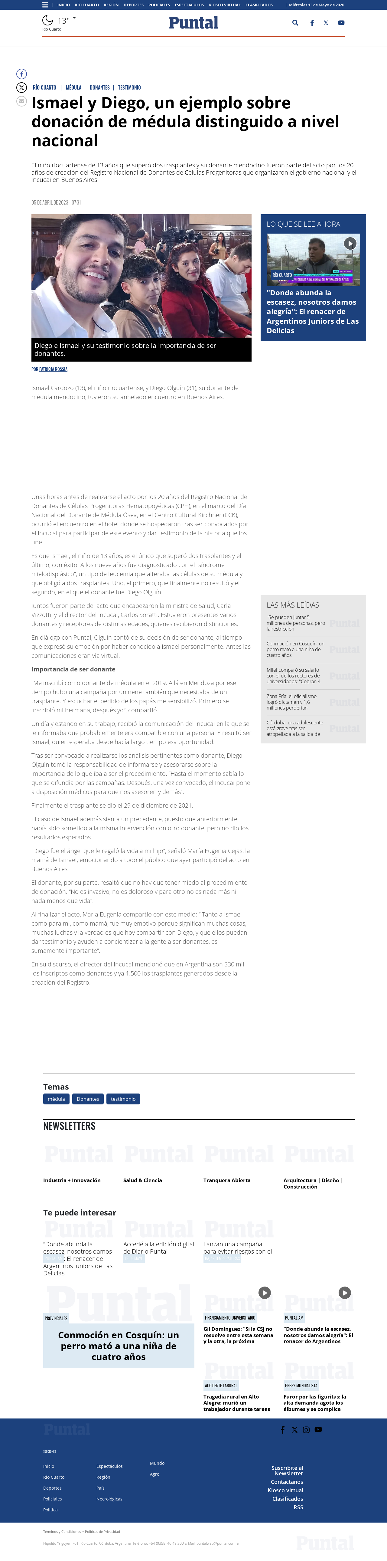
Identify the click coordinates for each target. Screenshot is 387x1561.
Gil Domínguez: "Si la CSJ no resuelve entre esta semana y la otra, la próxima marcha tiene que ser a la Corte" (238, 1341)
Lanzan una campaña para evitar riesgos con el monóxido (237, 1251)
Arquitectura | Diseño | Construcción (313, 1183)
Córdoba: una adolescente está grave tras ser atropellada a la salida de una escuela (295, 731)
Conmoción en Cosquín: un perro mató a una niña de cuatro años (295, 649)
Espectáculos (189, 5)
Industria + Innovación (72, 1180)
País (100, 1488)
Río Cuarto (87, 5)
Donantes (88, 1099)
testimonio (123, 1099)
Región (111, 5)
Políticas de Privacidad (102, 1531)
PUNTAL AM (54, 1258)
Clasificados (259, 5)
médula (56, 1099)
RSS (298, 1507)
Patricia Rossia (53, 369)
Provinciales (56, 1318)
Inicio (63, 5)
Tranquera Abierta (227, 1180)
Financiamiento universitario (230, 1318)
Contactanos (287, 1481)
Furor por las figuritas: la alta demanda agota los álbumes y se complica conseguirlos (315, 1405)
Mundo (157, 1463)
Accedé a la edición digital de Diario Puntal (158, 1247)
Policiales (159, 5)
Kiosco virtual (225, 5)
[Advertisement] (203, 444)
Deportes (134, 5)
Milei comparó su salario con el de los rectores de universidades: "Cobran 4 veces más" (293, 679)
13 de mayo (134, 1258)
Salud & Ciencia (142, 1180)
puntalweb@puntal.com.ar (218, 1543)
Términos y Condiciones (62, 1531)
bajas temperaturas (222, 1258)
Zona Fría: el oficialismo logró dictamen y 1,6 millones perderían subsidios (292, 705)
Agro (154, 1474)
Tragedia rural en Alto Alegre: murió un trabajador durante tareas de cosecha (236, 1405)
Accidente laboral (221, 1385)
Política (50, 1510)
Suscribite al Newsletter (287, 1470)
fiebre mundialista (301, 1385)
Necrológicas (109, 1499)
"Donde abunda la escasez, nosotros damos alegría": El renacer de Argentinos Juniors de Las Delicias (313, 311)
